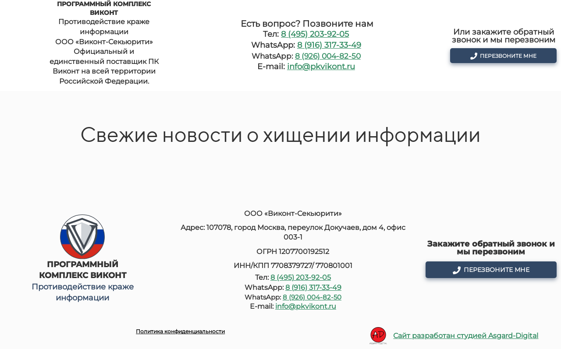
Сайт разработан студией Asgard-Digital (465, 335)
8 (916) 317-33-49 (329, 45)
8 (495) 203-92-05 (315, 34)
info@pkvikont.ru (321, 66)
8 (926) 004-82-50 (328, 56)
